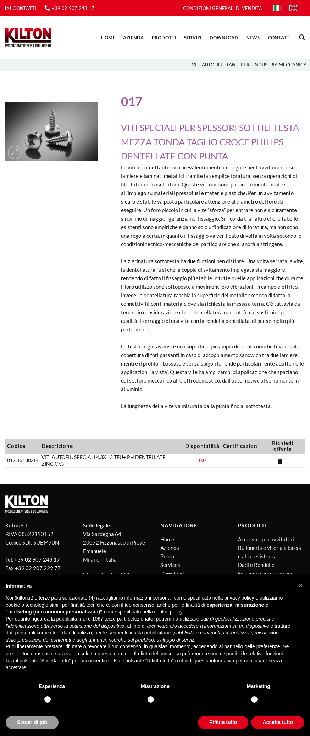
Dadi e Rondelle (256, 565)
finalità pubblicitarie (149, 632)
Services (170, 565)
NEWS (253, 37)
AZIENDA (133, 37)
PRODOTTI (164, 37)
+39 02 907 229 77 (38, 568)
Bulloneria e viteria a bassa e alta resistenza (269, 552)
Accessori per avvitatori (266, 539)
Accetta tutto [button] (277, 722)
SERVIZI (193, 37)
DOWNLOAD (224, 37)
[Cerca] (302, 37)
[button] (300, 585)
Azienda (169, 548)
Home (108, 37)
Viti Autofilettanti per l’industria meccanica (249, 64)
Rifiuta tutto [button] (223, 722)
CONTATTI (279, 37)
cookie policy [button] (168, 612)
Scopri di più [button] (32, 722)
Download (172, 573)
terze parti (116, 619)
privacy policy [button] (239, 598)
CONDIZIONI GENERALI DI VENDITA (222, 8)
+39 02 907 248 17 (37, 559)
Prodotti (170, 556)
